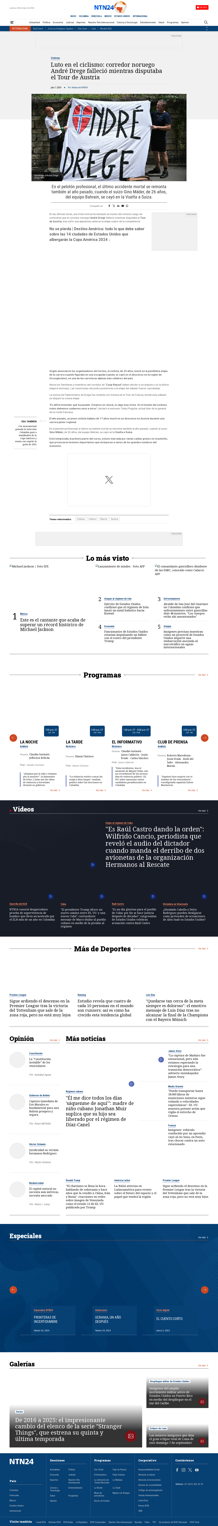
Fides (147, 1519)
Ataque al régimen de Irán (117, 596)
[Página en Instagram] (183, 1467)
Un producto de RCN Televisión (173, 1519)
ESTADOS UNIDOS (122, 16)
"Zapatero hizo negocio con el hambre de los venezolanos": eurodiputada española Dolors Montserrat (177, 778)
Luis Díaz (150, 992)
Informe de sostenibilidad (149, 1482)
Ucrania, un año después (108, 1316)
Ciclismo (93, 516)
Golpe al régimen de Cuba (119, 820)
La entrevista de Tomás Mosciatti (101, 1478)
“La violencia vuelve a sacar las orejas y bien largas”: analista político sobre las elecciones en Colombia (85, 778)
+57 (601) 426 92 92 (193, 1481)
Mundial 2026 (106, 28)
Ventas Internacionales (148, 1492)
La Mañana (117, 1477)
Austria (114, 516)
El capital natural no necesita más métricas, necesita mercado (44, 1189)
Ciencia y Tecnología (127, 22)
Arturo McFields (42, 1120)
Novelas (138, 1519)
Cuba (93, 28)
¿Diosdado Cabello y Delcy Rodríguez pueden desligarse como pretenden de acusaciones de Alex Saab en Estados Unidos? (184, 911)
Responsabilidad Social (148, 1466)
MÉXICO (108, 16)
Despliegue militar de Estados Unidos (170, 1378)
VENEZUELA (96, 16)
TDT (154, 1519)
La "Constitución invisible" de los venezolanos (40, 1059)
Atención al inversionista (149, 1477)
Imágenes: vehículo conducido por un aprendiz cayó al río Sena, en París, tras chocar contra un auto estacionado (187, 1134)
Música (23, 611)
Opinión (185, 22)
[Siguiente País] (206, 30)
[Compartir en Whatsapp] (127, 206)
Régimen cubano (74, 1088)
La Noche (29, 739)
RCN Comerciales (98, 1519)
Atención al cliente (146, 1472)
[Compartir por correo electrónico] (123, 206)
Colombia (14, 1487)
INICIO (73, 16)
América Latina (122, 1177)
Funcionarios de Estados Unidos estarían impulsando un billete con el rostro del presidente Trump (126, 633)
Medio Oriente (175, 1083)
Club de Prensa (173, 739)
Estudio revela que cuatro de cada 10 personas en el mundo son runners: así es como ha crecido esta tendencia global (105, 1005)
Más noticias (86, 1035)
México (13, 1497)
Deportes (81, 22)
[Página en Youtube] (197, 1467)
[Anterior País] (206, 27)
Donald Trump (73, 1177)
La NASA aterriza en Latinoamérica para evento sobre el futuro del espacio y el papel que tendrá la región (135, 1188)
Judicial (70, 22)
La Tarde (74, 739)
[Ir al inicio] (26, 1463)
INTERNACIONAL (140, 16)
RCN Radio (68, 1519)
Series (19, 1408)
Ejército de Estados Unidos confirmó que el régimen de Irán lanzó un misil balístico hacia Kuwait (126, 606)
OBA (140, 1508)
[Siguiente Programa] (204, 735)
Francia (172, 1122)
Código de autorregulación (150, 1487)
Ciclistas (55, 58)
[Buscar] (205, 22)
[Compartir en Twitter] (114, 206)
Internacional (15, 1508)
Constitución (36, 1050)
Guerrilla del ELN (18, 901)
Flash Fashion (119, 1472)
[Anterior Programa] (13, 735)
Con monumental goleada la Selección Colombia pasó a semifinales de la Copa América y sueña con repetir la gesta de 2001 (26, 435)
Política (46, 22)
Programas (172, 22)
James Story (174, 1048)
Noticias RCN (55, 1519)
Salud (161, 22)
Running (82, 992)
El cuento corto (169, 1316)
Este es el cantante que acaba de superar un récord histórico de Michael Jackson (52, 622)
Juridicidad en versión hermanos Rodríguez (44, 1148)
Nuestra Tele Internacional (101, 22)
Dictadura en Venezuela (175, 901)
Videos (23, 806)
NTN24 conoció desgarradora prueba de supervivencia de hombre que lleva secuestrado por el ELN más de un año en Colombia (32, 911)
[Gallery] (109, 735)
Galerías (22, 1361)
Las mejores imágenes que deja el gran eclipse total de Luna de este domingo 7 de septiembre (171, 1436)
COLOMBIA (84, 16)
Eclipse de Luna (158, 1425)
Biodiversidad (36, 1180)
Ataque (167, 623)
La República (81, 1519)
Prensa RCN (143, 1502)
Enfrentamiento (172, 596)
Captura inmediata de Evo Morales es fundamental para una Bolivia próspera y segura (44, 1105)
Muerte (103, 516)
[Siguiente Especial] (204, 1287)
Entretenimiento (148, 22)
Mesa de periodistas (99, 1491)
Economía (58, 22)
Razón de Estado (102, 1498)
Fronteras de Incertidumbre (46, 1316)
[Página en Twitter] (190, 1467)
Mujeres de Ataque (121, 1490)
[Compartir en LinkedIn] (118, 206)
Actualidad (34, 22)
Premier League (18, 992)
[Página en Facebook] (177, 1467)
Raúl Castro (38, 28)
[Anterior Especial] (13, 1287)
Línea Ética (143, 1497)
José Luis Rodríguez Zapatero (60, 28)
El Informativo (127, 739)
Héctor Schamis (37, 1141)
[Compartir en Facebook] (109, 206)
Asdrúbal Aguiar (42, 1071)
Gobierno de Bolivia (39, 1092)
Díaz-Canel (82, 28)
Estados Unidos (17, 1502)
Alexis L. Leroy (42, 1201)
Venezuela (14, 1492)
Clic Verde (98, 1466)
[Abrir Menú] (12, 22)
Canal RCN (41, 1519)
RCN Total (194, 1519)
